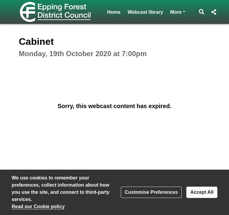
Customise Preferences (151, 192)
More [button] (177, 11)
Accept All (201, 192)
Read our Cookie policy (38, 206)
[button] (201, 12)
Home (113, 12)
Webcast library (145, 12)
